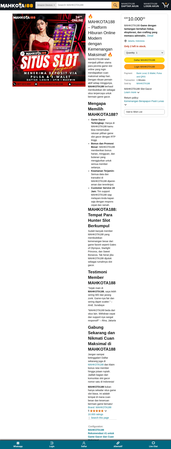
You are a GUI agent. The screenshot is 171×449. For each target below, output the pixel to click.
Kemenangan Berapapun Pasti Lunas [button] (144, 103)
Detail (150, 35)
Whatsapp (18, 444)
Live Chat (153, 444)
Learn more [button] (132, 92)
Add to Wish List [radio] (134, 112)
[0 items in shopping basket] (165, 5)
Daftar (84, 444)
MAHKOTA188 (143, 83)
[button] (150, 74)
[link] (144, 41)
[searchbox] (83, 5)
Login (51, 444)
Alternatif (118, 444)
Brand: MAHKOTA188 (99, 407)
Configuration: (95, 426)
